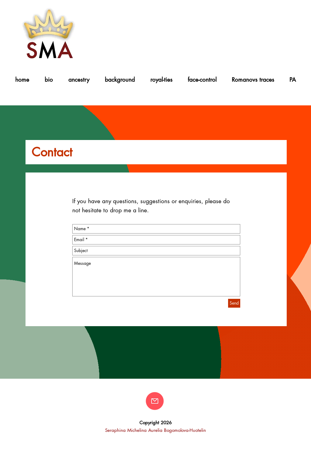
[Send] (234, 303)
